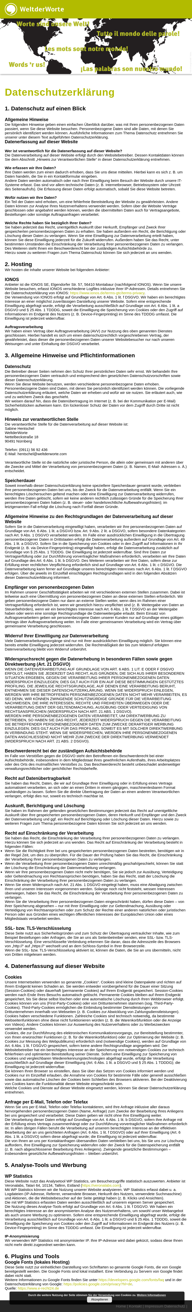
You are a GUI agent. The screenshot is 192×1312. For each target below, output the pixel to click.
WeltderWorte (42, 9)
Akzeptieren (99, 1299)
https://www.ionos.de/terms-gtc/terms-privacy (107, 293)
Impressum (154, 1306)
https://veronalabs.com (101, 1185)
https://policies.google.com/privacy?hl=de (98, 1284)
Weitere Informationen (151, 1295)
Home (121, 1306)
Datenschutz (174, 1306)
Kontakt (135, 1306)
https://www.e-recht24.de (38, 1288)
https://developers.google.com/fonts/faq (131, 1280)
